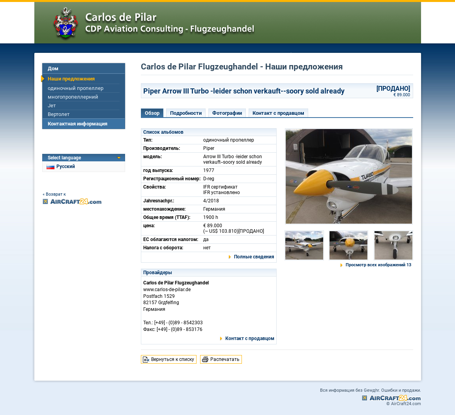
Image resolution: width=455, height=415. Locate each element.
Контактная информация (77, 124)
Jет (52, 105)
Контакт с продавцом (278, 113)
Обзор (152, 113)
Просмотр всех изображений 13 (378, 264)
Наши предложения (71, 79)
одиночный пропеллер (75, 88)
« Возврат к (54, 194)
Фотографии (227, 113)
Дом (53, 68)
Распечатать (225, 359)
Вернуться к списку (172, 359)
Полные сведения (254, 257)
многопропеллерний (73, 97)
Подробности (186, 113)
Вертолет (58, 114)
